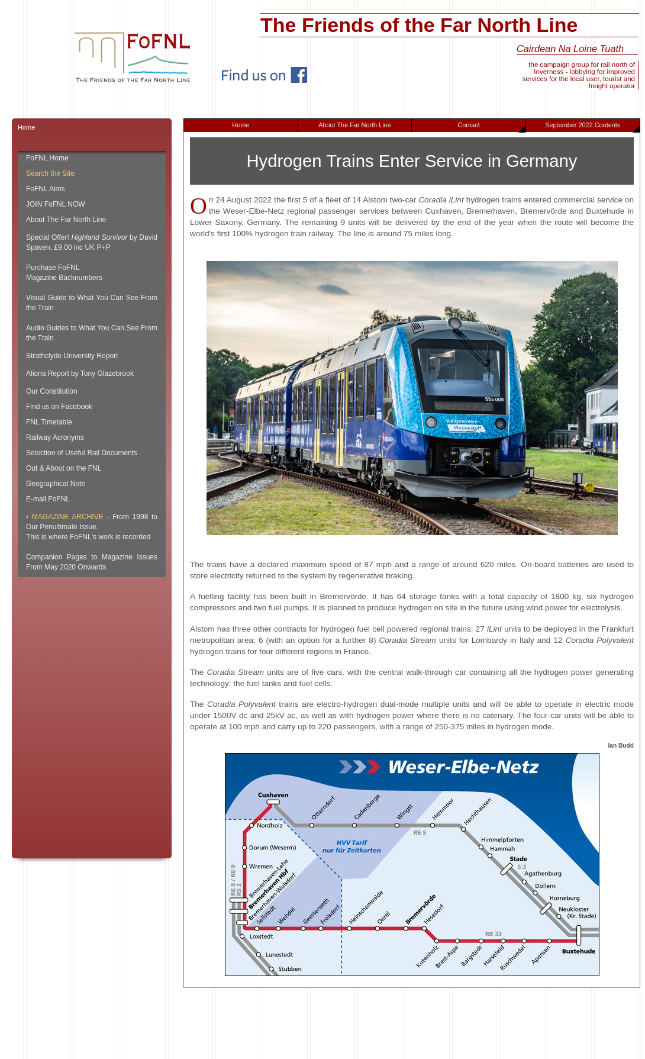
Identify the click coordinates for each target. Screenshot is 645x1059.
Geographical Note (55, 483)
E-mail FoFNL (48, 499)
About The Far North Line (354, 124)
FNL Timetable (49, 422)
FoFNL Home (47, 158)
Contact (491, 126)
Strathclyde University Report (72, 356)
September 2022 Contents (592, 126)
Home (240, 124)
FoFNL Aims (45, 189)
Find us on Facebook (59, 407)
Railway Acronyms (55, 437)
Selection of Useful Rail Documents (81, 453)
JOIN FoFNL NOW (55, 204)
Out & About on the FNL (63, 468)
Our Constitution (52, 391)
